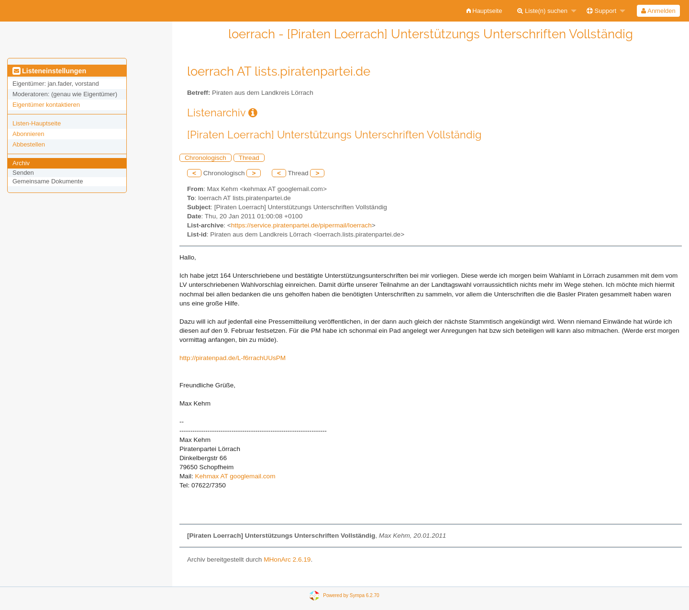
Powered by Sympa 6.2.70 (351, 595)
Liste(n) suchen (542, 10)
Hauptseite (484, 10)
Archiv (21, 163)
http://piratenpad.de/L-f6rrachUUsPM (232, 357)
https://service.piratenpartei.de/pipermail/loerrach (301, 225)
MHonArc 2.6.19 (287, 559)
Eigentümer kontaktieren (46, 104)
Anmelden (658, 10)
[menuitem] (484, 11)
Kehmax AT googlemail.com (235, 476)
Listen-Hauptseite (36, 123)
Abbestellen (28, 144)
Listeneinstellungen (49, 71)
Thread (249, 157)
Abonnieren (28, 133)
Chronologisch (205, 157)
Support (601, 10)
